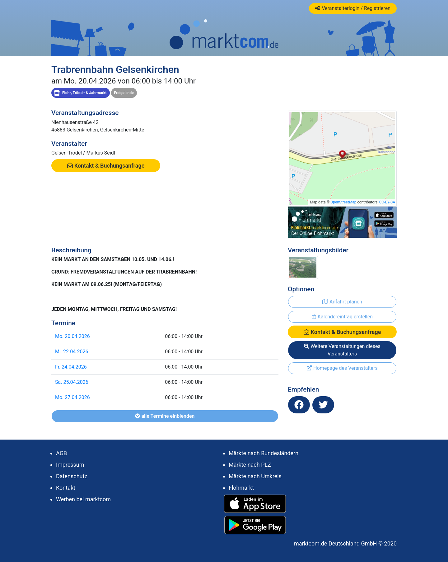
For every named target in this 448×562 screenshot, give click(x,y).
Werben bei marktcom (83, 499)
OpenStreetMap (343, 202)
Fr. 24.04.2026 (71, 367)
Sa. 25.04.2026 (71, 382)
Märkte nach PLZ (250, 464)
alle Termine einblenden (164, 416)
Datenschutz (71, 476)
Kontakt (65, 487)
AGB (61, 453)
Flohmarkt (241, 487)
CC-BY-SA (387, 202)
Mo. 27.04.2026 (72, 397)
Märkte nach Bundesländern (263, 453)
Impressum (70, 464)
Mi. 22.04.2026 (71, 352)
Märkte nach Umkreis (255, 476)
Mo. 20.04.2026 (72, 336)
